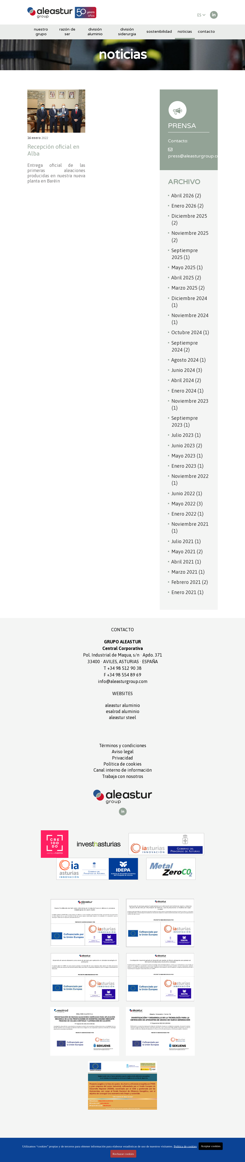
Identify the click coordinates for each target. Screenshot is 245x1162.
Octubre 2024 (190, 332)
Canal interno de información (123, 770)
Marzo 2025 (188, 288)
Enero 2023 (187, 466)
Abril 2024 (186, 380)
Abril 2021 (186, 562)
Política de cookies (122, 763)
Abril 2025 (186, 278)
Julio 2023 (186, 435)
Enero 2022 (187, 514)
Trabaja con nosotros (122, 776)
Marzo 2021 (188, 572)
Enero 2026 (187, 206)
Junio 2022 (186, 493)
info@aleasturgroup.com (122, 681)
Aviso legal (123, 751)
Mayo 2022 (187, 504)
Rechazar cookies (123, 1153)
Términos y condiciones (122, 745)
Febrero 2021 (189, 582)
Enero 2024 (187, 391)
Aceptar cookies (210, 1146)
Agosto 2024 (188, 360)
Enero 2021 (187, 592)
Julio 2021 (186, 541)
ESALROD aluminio (122, 711)
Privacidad (122, 757)
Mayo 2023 (187, 456)
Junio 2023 (186, 445)
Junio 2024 (186, 370)
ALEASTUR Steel (122, 717)
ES (201, 15)
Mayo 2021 (187, 551)
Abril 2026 (186, 195)
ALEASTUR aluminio (122, 705)
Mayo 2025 (187, 267)
